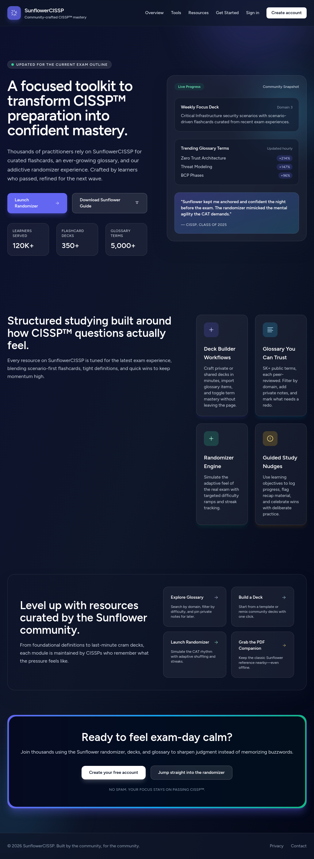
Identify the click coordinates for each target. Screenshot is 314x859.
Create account (286, 12)
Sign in (252, 12)
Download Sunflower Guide (110, 203)
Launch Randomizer (37, 203)
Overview (154, 12)
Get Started (227, 12)
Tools (176, 12)
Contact (299, 846)
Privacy (277, 846)
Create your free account (113, 772)
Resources (199, 12)
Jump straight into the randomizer (191, 772)
